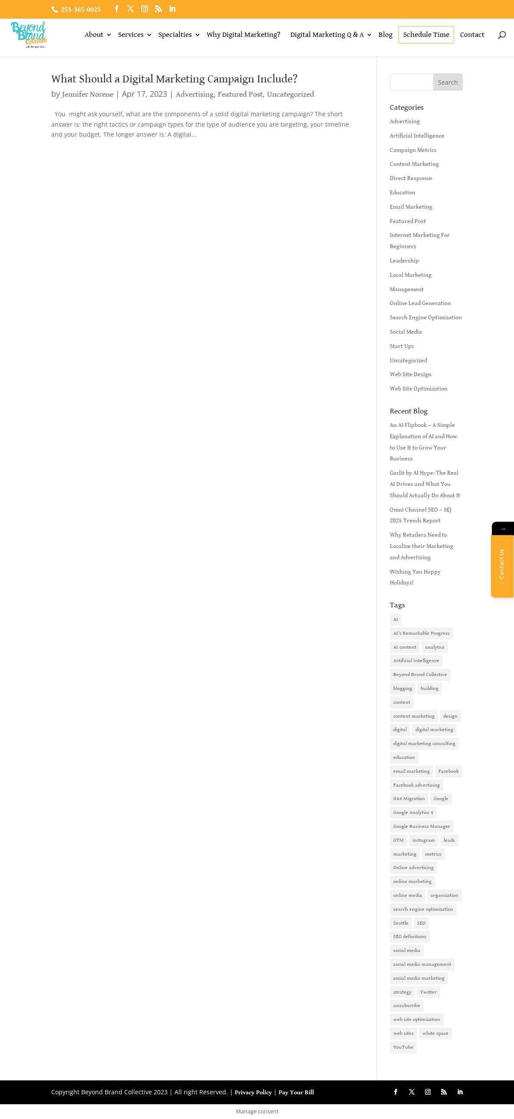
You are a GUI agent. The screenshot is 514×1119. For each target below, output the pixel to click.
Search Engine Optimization (426, 317)
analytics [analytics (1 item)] (435, 647)
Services (131, 34)
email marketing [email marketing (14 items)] (411, 771)
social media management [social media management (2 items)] (422, 964)
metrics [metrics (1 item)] (433, 854)
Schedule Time (426, 34)
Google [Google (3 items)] (441, 798)
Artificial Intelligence (417, 135)
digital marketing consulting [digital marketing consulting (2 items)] (424, 743)
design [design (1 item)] (450, 716)
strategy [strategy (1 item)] (402, 992)
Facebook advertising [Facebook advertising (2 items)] (416, 785)
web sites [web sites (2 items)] (403, 1033)
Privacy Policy (253, 1092)
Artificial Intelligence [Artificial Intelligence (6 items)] (416, 660)
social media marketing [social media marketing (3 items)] (419, 978)
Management (407, 289)
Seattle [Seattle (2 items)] (401, 923)
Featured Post (240, 94)
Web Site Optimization (419, 388)
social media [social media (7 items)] (406, 950)
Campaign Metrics (413, 150)
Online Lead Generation (420, 303)
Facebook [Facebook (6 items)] (448, 771)
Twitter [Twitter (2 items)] (428, 992)
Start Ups (402, 346)
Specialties (175, 34)
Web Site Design (411, 374)
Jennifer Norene (87, 94)
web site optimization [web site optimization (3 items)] (416, 1019)
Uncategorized (290, 94)
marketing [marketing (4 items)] (404, 854)
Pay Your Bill (296, 1092)
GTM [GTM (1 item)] (398, 840)
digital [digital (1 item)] (400, 729)
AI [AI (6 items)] (395, 619)
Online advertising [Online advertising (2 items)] (413, 867)
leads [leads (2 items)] (449, 840)
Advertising (195, 94)
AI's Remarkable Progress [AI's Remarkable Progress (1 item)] (421, 633)
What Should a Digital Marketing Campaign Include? (174, 78)
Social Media (406, 331)
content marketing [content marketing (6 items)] (414, 716)
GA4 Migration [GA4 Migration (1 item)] (409, 798)
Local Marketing (411, 275)
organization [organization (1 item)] (444, 895)
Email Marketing (411, 206)
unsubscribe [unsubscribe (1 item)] (406, 1005)
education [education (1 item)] (404, 757)
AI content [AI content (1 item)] (404, 647)
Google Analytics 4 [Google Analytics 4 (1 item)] (413, 812)
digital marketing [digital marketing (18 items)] (434, 729)
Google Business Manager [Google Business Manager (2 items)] (421, 826)
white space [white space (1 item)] (435, 1033)
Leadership (404, 260)
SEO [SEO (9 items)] (421, 923)
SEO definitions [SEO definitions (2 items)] (409, 936)
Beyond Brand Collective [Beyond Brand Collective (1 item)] (420, 674)
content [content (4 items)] (401, 702)
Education (402, 192)
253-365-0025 (80, 10)
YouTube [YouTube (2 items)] (403, 1047)
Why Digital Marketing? (243, 34)
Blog (385, 34)
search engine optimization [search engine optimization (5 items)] (423, 909)
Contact (472, 34)
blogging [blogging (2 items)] (402, 688)
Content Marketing (414, 164)
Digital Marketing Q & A (327, 34)
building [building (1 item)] (429, 688)
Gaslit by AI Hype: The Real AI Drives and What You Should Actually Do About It (425, 484)
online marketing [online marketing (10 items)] (412, 881)
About (94, 34)
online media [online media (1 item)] (407, 895)
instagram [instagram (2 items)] (423, 840)
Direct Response (411, 178)
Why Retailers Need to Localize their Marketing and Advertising (421, 546)
